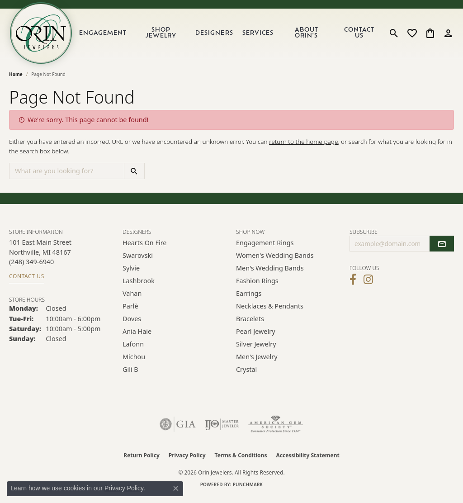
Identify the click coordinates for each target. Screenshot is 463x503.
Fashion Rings (257, 286)
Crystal (246, 374)
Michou (134, 362)
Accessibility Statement (307, 461)
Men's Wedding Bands (270, 273)
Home (16, 79)
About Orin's (309, 36)
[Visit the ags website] (275, 429)
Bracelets (250, 324)
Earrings (248, 298)
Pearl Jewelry (255, 336)
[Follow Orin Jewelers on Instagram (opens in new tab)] (368, 284)
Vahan (132, 298)
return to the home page (303, 146)
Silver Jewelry (256, 349)
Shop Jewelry (166, 36)
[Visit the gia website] (178, 429)
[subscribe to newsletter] (442, 249)
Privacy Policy (187, 461)
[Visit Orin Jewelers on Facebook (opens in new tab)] (353, 284)
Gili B (130, 374)
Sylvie (131, 273)
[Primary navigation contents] (232, 36)
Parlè (130, 311)
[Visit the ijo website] (222, 429)
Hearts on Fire (144, 248)
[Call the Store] (31, 267)
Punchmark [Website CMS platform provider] (248, 490)
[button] (394, 36)
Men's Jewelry (257, 362)
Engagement (108, 36)
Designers (218, 36)
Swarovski (138, 260)
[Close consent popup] (176, 488)
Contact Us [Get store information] (26, 281)
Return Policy (141, 461)
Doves (132, 324)
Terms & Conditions (241, 461)
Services (261, 36)
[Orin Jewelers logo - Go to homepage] (44, 35)
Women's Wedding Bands (275, 260)
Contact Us (360, 36)
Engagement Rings (265, 248)
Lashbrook (139, 286)
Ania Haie (137, 336)
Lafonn (133, 349)
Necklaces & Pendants (269, 311)
